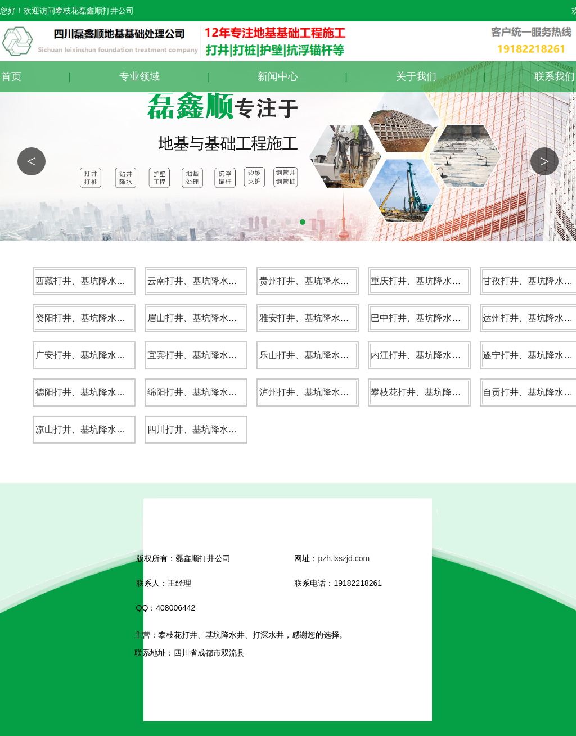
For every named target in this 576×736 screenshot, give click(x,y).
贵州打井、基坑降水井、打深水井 (326, 281)
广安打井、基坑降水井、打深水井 (102, 355)
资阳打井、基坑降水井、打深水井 (102, 318)
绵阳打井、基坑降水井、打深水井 (214, 392)
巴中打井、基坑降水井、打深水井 (438, 318)
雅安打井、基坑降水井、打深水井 (326, 318)
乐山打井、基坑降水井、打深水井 (326, 355)
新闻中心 (278, 76)
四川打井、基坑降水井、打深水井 (214, 429)
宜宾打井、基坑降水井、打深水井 (214, 355)
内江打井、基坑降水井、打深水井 (438, 355)
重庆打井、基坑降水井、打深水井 (438, 281)
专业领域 (139, 76)
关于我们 (416, 76)
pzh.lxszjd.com (344, 558)
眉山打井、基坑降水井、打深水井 (214, 318)
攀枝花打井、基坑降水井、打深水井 (443, 392)
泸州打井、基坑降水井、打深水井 (326, 392)
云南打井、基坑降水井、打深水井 (214, 281)
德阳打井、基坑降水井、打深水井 (102, 392)
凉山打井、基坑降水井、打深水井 (102, 429)
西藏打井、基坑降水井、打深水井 (102, 281)
